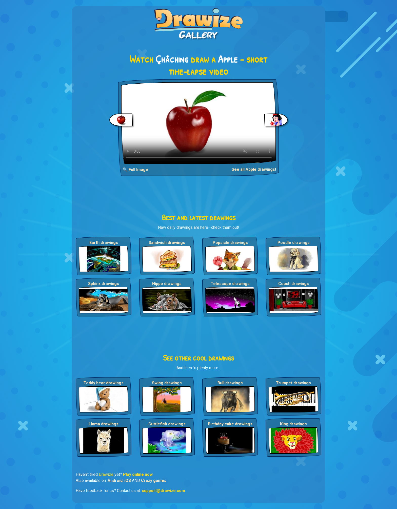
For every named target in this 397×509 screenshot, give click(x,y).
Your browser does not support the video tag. (198, 123)
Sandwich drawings (167, 242)
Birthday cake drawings (230, 424)
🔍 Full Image (135, 169)
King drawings (293, 424)
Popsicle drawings (230, 242)
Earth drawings (103, 242)
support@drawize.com (163, 490)
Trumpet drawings (293, 383)
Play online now (138, 474)
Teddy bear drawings (104, 383)
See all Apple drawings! (254, 169)
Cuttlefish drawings (167, 424)
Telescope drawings (230, 283)
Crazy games (153, 480)
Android (115, 480)
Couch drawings (293, 283)
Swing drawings (167, 383)
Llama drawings (103, 424)
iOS (127, 480)
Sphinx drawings (103, 283)
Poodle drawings (293, 242)
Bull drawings (230, 383)
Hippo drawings (167, 283)
